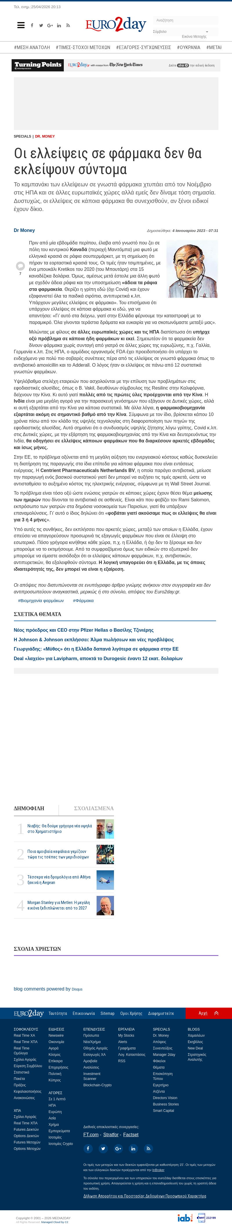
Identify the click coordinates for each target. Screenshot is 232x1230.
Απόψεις (159, 1042)
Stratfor (110, 1134)
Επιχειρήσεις (58, 1067)
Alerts (122, 1042)
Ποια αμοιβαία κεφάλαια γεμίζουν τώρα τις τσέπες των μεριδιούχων (58, 854)
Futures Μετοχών (27, 1142)
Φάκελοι (159, 1061)
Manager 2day (164, 1055)
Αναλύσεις (91, 1067)
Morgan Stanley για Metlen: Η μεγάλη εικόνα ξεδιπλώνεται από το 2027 (59, 905)
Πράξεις (20, 1085)
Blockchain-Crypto (98, 1085)
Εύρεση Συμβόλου (28, 1066)
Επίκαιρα (56, 1061)
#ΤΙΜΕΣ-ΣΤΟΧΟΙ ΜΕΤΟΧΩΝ (83, 47)
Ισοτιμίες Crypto (61, 1144)
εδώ (183, 65)
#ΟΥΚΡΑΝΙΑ (188, 47)
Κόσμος (55, 1055)
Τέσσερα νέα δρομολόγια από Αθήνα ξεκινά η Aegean (59, 879)
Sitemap (108, 1013)
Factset (130, 1134)
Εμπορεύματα (59, 1131)
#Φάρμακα (83, 600)
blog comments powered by (48, 988)
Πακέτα (19, 1079)
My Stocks (126, 1035)
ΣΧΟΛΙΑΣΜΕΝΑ (94, 808)
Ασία (52, 1118)
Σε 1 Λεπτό (57, 1099)
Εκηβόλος (195, 1042)
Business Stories (166, 1104)
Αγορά (54, 1048)
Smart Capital (163, 1111)
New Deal (195, 1048)
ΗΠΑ (52, 1105)
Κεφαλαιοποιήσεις (27, 1091)
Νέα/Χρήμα (92, 1042)
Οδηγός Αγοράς (96, 1048)
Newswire (56, 1035)
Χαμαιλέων (196, 1035)
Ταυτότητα (58, 1013)
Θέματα (159, 1067)
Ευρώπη (55, 1112)
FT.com (91, 1134)
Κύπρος (55, 1080)
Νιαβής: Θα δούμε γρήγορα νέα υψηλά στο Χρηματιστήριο (60, 828)
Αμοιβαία (90, 1061)
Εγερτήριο (161, 1085)
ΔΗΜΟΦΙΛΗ (29, 808)
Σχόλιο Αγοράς (25, 1060)
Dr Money (24, 230)
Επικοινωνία (84, 1013)
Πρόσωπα (91, 1035)
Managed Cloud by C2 (54, 1222)
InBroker (158, 1170)
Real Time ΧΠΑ (26, 1042)
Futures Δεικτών (26, 1130)
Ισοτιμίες (55, 1137)
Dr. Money (161, 1035)
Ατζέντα (159, 1091)
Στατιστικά (21, 1072)
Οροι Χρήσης (131, 1013)
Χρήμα (54, 1125)
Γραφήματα (127, 1048)
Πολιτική (55, 1074)
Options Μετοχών (27, 1149)
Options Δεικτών (26, 1136)
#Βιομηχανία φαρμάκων (41, 600)
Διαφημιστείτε (161, 1013)
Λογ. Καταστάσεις (132, 1055)
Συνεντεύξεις (163, 1048)
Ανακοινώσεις (24, 1098)
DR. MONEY (45, 136)
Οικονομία (56, 1042)
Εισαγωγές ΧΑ (95, 1055)
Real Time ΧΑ (24, 1035)
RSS (122, 1061)
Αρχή (203, 1013)
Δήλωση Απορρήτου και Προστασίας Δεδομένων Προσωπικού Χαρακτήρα (145, 1196)
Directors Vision (165, 1098)
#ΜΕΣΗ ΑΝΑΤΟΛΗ (32, 47)
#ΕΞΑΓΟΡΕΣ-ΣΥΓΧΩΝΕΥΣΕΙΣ (143, 47)
